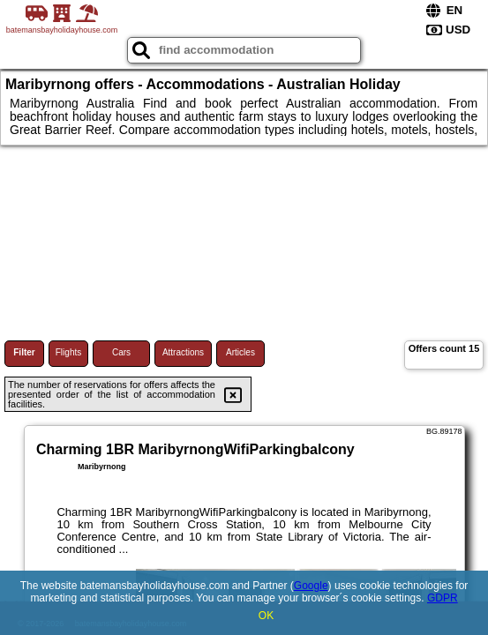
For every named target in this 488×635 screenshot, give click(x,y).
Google (311, 585)
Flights (68, 352)
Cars (121, 352)
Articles (240, 352)
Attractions (183, 352)
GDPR (442, 598)
